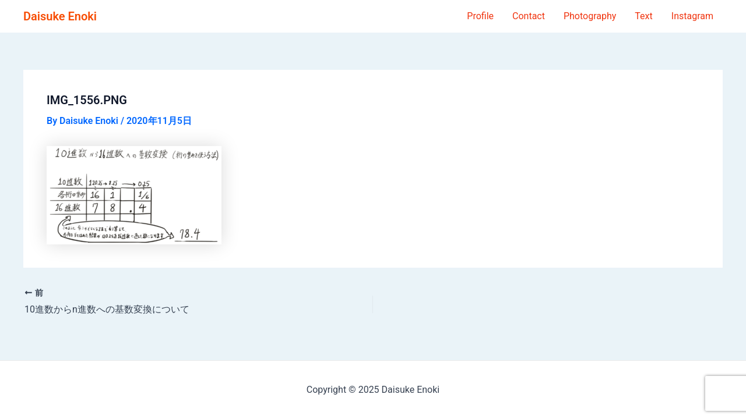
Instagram (692, 16)
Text (643, 16)
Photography (590, 16)
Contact (528, 16)
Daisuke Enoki (60, 16)
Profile (480, 16)
